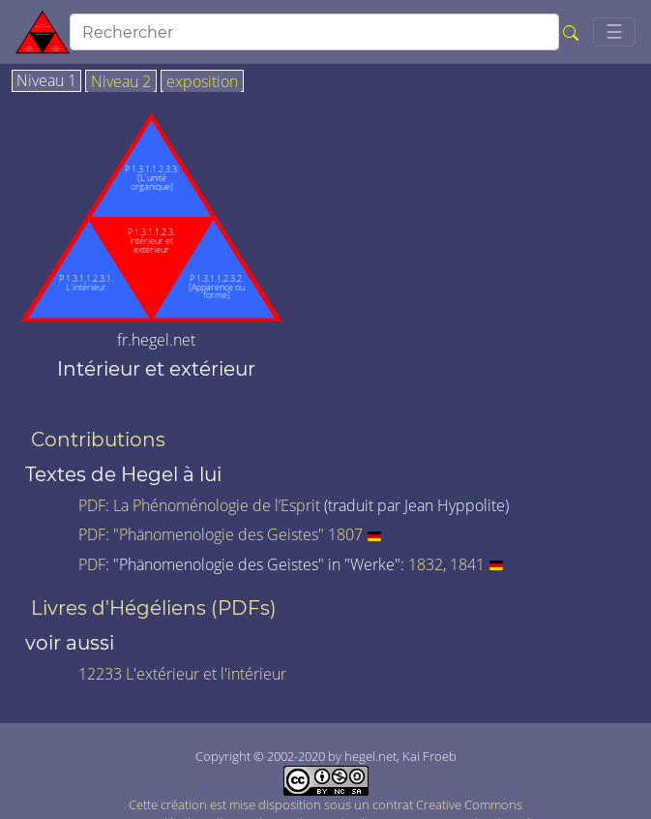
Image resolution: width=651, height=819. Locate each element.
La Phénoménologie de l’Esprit (216, 505)
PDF (91, 505)
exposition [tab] (202, 82)
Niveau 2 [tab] (121, 82)
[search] (314, 32)
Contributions (98, 439)
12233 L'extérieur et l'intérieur (182, 673)
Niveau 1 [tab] (46, 81)
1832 (425, 564)
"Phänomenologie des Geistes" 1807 (238, 534)
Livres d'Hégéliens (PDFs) (154, 608)
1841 (467, 564)
